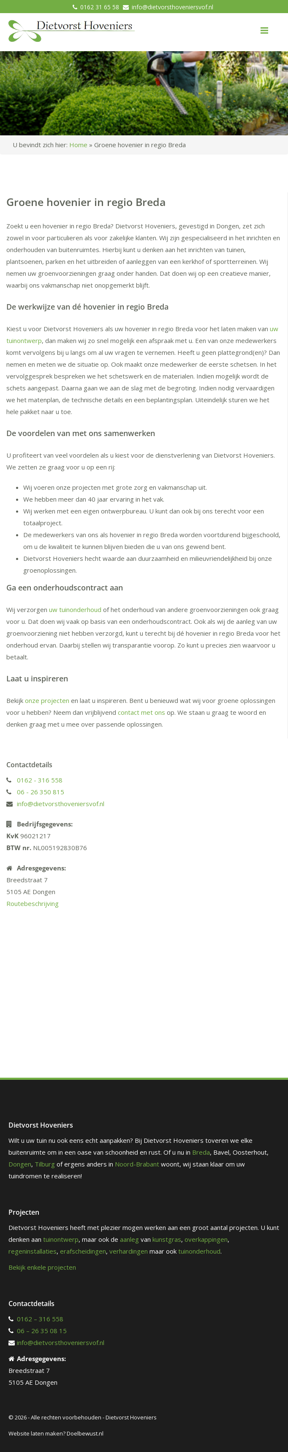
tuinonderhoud (199, 1251)
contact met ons (141, 712)
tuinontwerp (61, 1239)
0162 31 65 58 (99, 7)
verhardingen (128, 1251)
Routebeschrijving (32, 903)
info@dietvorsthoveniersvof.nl (172, 7)
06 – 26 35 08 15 (42, 1330)
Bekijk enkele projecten (42, 1267)
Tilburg (45, 1164)
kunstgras (166, 1239)
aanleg (129, 1239)
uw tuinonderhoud (75, 609)
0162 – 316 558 (40, 1319)
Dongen (19, 1164)
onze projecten (47, 700)
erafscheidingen (83, 1251)
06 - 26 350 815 (40, 792)
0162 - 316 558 (39, 780)
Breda (201, 1152)
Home (78, 144)
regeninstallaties (32, 1251)
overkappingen (206, 1239)
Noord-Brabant (137, 1164)
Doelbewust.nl (85, 1433)
